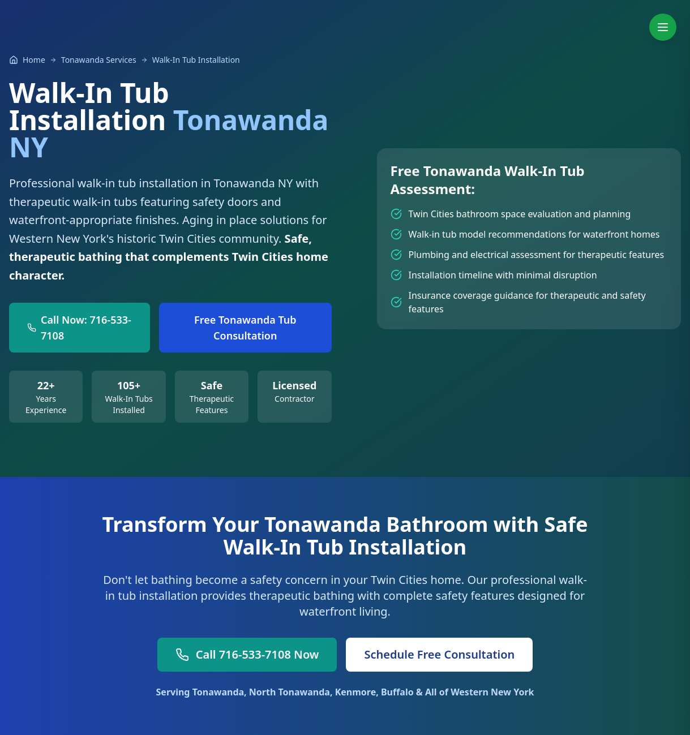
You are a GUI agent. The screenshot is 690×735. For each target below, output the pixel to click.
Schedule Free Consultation (439, 654)
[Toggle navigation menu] (662, 27)
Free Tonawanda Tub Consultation (245, 327)
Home (34, 59)
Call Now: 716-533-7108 (79, 327)
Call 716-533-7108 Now (247, 654)
